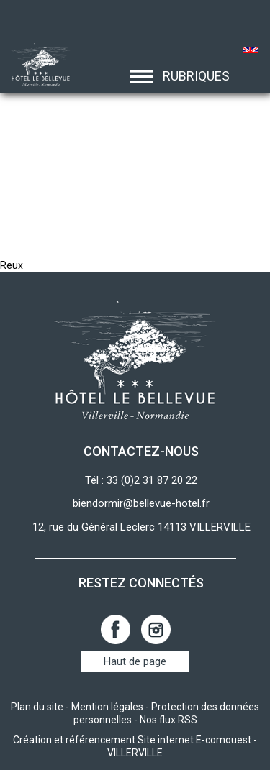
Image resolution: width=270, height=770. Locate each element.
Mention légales (107, 706)
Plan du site (37, 706)
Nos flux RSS (168, 719)
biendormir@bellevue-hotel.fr (141, 503)
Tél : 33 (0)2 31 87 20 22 (141, 480)
